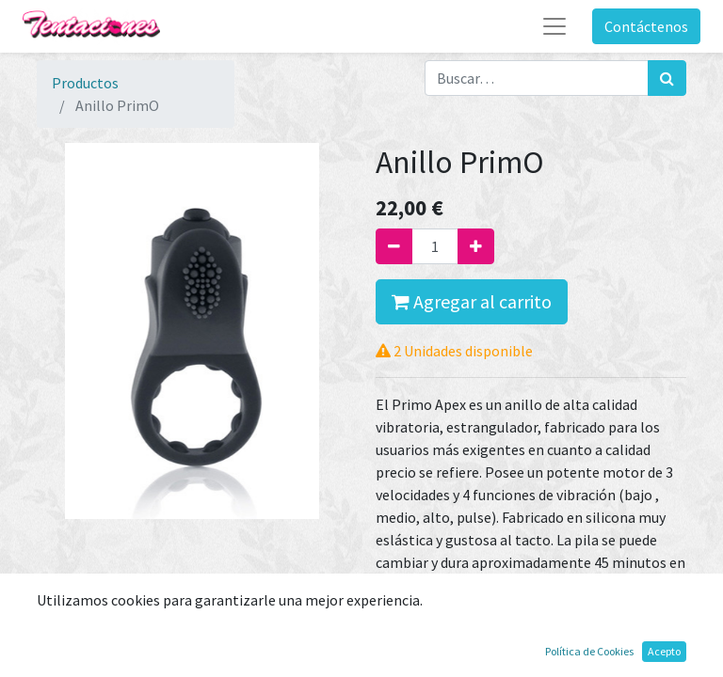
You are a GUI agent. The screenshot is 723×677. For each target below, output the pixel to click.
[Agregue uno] (476, 246)
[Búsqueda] (667, 78)
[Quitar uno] (394, 246)
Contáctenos (646, 26)
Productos (85, 82)
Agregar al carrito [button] (472, 301)
